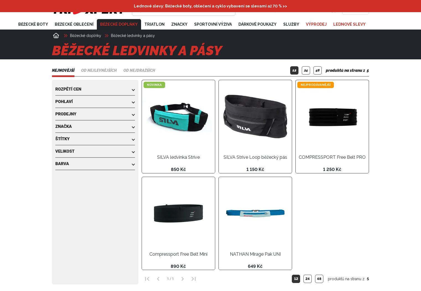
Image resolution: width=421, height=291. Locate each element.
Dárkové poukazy (257, 24)
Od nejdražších (139, 70)
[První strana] (147, 278)
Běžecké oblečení (74, 24)
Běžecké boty (33, 24)
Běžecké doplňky (119, 24)
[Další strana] (182, 278)
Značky (179, 24)
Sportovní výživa (213, 24)
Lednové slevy (349, 24)
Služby (291, 24)
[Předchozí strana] (158, 278)
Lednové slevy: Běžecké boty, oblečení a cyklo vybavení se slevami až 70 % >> (210, 6)
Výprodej (316, 24)
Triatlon (154, 24)
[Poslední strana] (193, 278)
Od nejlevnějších (99, 70)
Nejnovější (63, 70)
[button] (95, 89)
